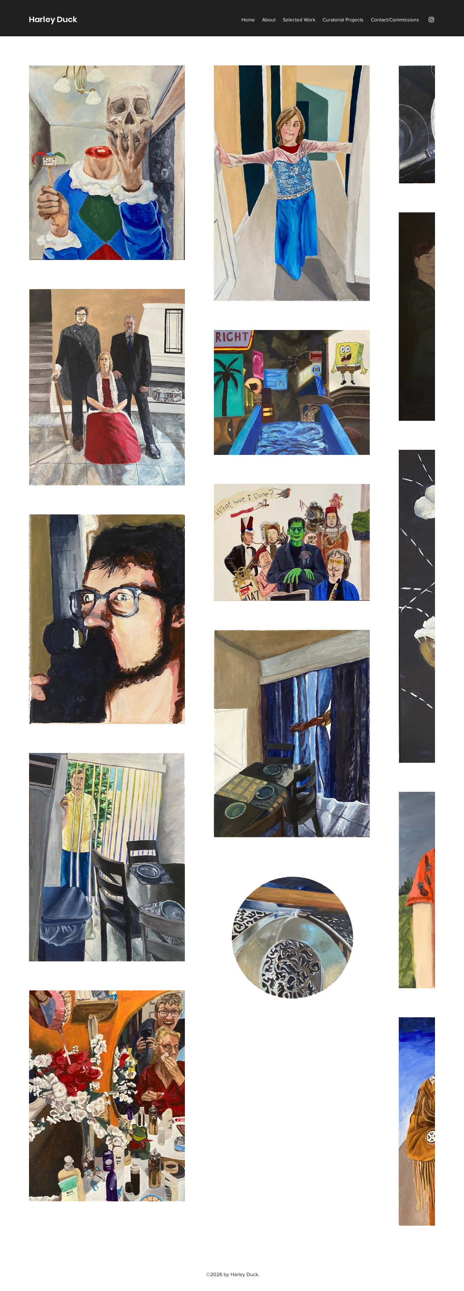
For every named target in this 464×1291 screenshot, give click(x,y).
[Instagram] (431, 19)
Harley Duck (53, 19)
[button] (299, 19)
